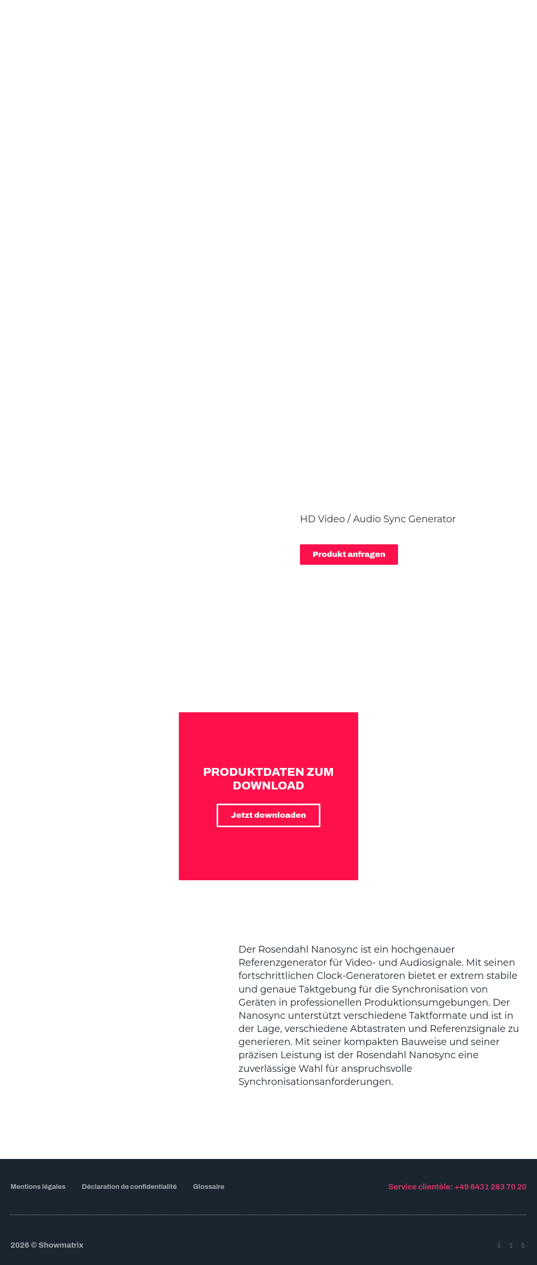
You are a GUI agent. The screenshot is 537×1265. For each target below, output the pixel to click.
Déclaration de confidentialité (129, 1186)
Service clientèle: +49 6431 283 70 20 (457, 1187)
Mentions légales (38, 1186)
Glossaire (208, 1186)
